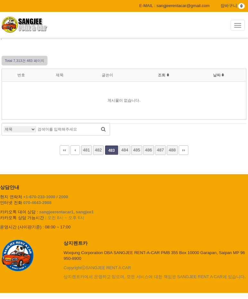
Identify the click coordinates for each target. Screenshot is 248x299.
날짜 (218, 75)
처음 (64, 150)
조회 (163, 75)
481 (86, 150)
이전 (75, 150)
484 (124, 150)
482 (98, 150)
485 (136, 150)
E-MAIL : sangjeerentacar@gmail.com (174, 5)
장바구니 (232, 5)
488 (172, 150)
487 (160, 150)
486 (148, 150)
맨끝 (183, 150)
